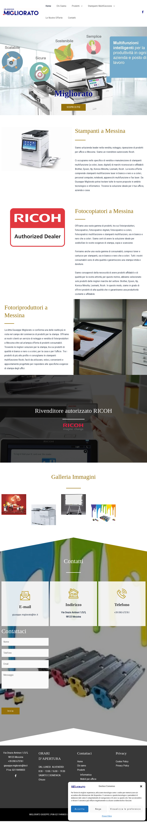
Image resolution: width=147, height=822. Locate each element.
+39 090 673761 (15, 761)
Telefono (121, 604)
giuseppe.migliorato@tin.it (16, 766)
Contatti (49, 17)
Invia (10, 711)
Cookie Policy (122, 762)
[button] (141, 786)
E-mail (25, 606)
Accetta (80, 809)
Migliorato (73, 93)
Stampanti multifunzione (99, 6)
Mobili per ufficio (88, 779)
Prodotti (76, 6)
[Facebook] (142, 12)
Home (48, 5)
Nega (98, 809)
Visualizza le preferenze (125, 809)
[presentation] (23, 698)
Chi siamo (61, 5)
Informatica (85, 775)
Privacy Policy (107, 816)
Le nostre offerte (126, 5)
